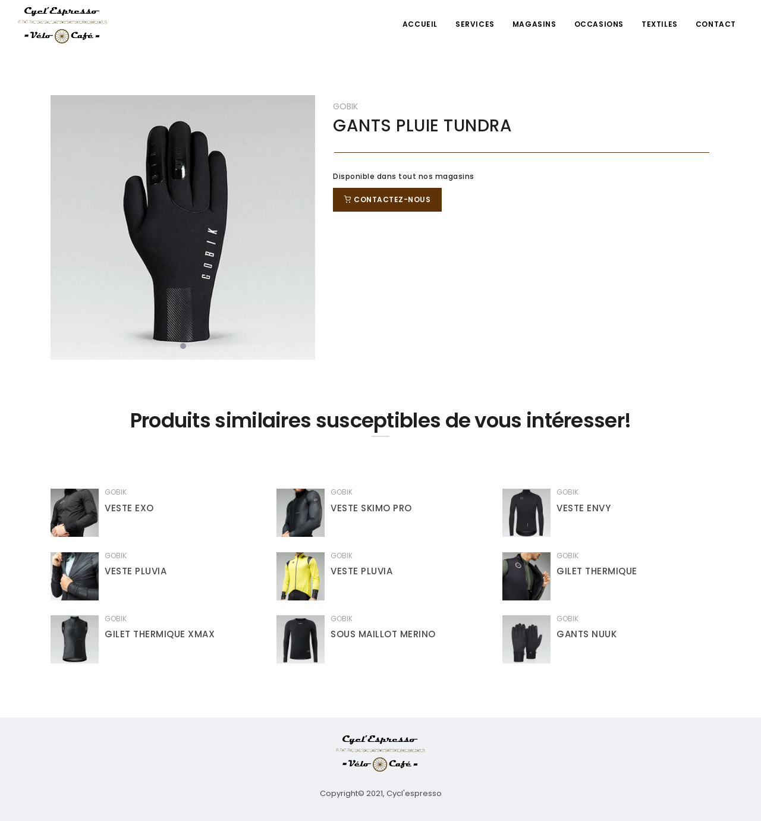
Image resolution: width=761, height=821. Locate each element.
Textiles (659, 24)
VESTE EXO (129, 508)
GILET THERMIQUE (596, 571)
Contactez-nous (387, 199)
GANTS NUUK (586, 634)
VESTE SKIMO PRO (371, 508)
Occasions (599, 24)
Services (475, 24)
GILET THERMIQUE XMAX (160, 634)
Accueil (420, 24)
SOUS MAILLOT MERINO (383, 634)
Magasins (534, 24)
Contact (716, 24)
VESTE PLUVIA (135, 571)
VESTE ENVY (583, 508)
